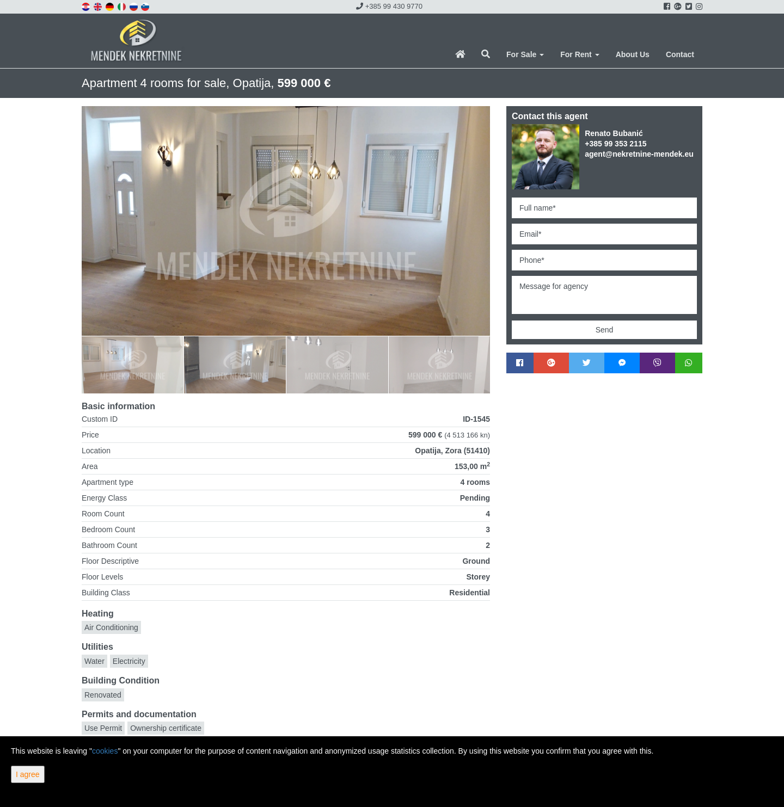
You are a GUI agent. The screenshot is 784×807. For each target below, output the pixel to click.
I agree (28, 774)
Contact (680, 54)
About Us (633, 54)
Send (605, 329)
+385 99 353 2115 (615, 143)
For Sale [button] (525, 54)
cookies (105, 751)
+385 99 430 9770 (389, 6)
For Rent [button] (579, 54)
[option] (133, 364)
